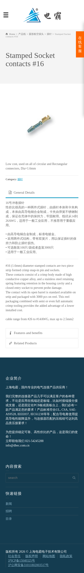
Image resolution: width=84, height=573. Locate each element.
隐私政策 (66, 556)
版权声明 (31, 556)
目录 (9, 518)
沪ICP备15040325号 (21, 560)
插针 (20, 179)
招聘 (9, 511)
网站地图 (49, 556)
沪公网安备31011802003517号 (28, 565)
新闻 (9, 503)
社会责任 (14, 556)
